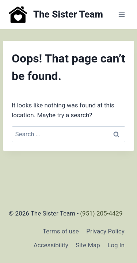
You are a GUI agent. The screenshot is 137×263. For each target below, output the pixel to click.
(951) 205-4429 (101, 213)
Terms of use (61, 231)
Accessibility (51, 245)
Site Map (88, 245)
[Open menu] (121, 14)
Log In (116, 245)
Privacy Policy (105, 231)
